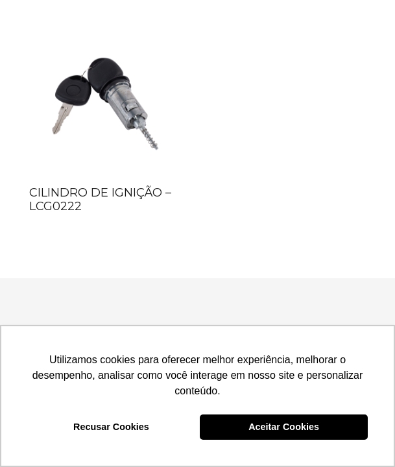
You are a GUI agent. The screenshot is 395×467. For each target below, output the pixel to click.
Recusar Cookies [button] (111, 427)
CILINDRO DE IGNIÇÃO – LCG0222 (100, 200)
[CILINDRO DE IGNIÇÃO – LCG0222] (104, 104)
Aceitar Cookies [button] (283, 427)
